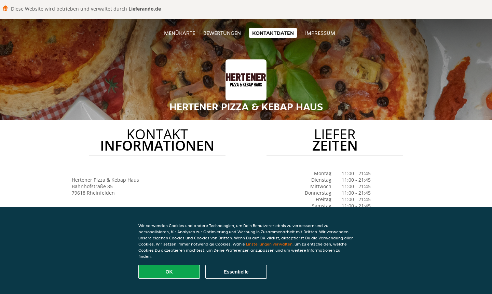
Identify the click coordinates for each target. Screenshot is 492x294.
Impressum (320, 33)
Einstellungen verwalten (269, 244)
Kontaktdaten (273, 33)
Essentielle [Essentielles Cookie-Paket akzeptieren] (235, 272)
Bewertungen (222, 33)
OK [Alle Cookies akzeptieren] (169, 272)
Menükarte (179, 33)
